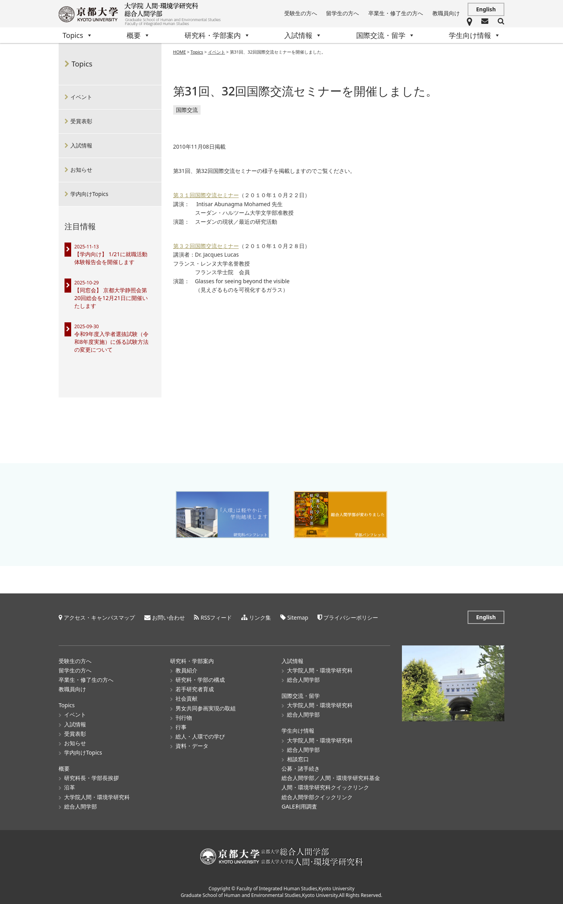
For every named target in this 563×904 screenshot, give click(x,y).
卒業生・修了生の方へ (395, 13)
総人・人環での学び (200, 736)
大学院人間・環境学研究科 (97, 796)
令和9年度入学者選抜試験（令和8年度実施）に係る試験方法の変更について (111, 341)
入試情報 (303, 35)
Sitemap (297, 617)
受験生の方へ (300, 13)
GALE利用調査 (299, 806)
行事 (181, 726)
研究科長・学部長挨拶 (91, 777)
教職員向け (446, 13)
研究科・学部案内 (217, 35)
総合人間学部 (80, 806)
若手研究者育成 (195, 688)
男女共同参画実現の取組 (206, 708)
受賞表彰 (81, 121)
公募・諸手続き (301, 768)
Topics (78, 35)
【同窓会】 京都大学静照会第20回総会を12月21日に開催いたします (111, 297)
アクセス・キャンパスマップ (99, 617)
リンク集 (260, 617)
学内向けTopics (89, 194)
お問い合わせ (168, 617)
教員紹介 (186, 670)
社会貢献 (186, 698)
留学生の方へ (342, 13)
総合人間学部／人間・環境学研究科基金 (331, 777)
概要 (138, 35)
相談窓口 (298, 758)
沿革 (69, 787)
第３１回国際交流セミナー (206, 195)
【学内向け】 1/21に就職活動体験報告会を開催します (110, 258)
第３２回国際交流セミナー (206, 246)
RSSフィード (216, 617)
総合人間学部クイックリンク (317, 796)
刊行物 (184, 717)
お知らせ (81, 169)
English (486, 9)
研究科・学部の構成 (200, 679)
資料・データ (192, 745)
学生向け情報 (474, 35)
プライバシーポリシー (350, 617)
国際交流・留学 (385, 35)
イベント (81, 97)
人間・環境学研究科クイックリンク (325, 787)
